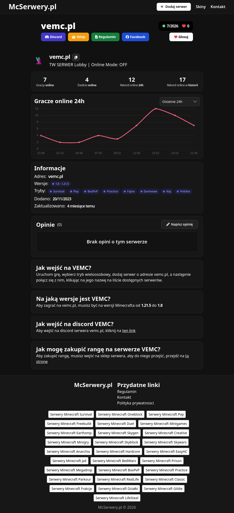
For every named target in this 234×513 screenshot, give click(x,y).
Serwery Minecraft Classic (165, 479)
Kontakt (218, 6)
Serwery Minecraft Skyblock (116, 442)
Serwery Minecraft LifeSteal (117, 498)
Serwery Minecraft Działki (118, 488)
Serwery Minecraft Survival (71, 414)
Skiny (201, 6)
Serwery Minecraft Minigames (163, 423)
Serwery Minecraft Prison (162, 460)
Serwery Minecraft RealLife (118, 479)
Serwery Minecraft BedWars (114, 460)
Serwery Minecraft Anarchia (68, 451)
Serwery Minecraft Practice (166, 470)
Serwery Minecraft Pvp (166, 414)
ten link (129, 330)
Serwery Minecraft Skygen (118, 433)
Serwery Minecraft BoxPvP (119, 470)
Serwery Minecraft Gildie (163, 488)
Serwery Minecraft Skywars (165, 442)
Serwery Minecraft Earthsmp (69, 433)
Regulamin (126, 391)
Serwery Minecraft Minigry (68, 442)
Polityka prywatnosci (135, 403)
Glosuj (181, 37)
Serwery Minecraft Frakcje (72, 488)
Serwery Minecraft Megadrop (69, 470)
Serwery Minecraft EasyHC (166, 451)
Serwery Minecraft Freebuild (69, 423)
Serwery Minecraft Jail (69, 460)
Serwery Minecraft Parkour (70, 479)
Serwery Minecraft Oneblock (120, 414)
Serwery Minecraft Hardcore (118, 451)
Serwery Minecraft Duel (115, 423)
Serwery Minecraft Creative (166, 433)
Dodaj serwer (174, 6)
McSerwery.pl (33, 6)
